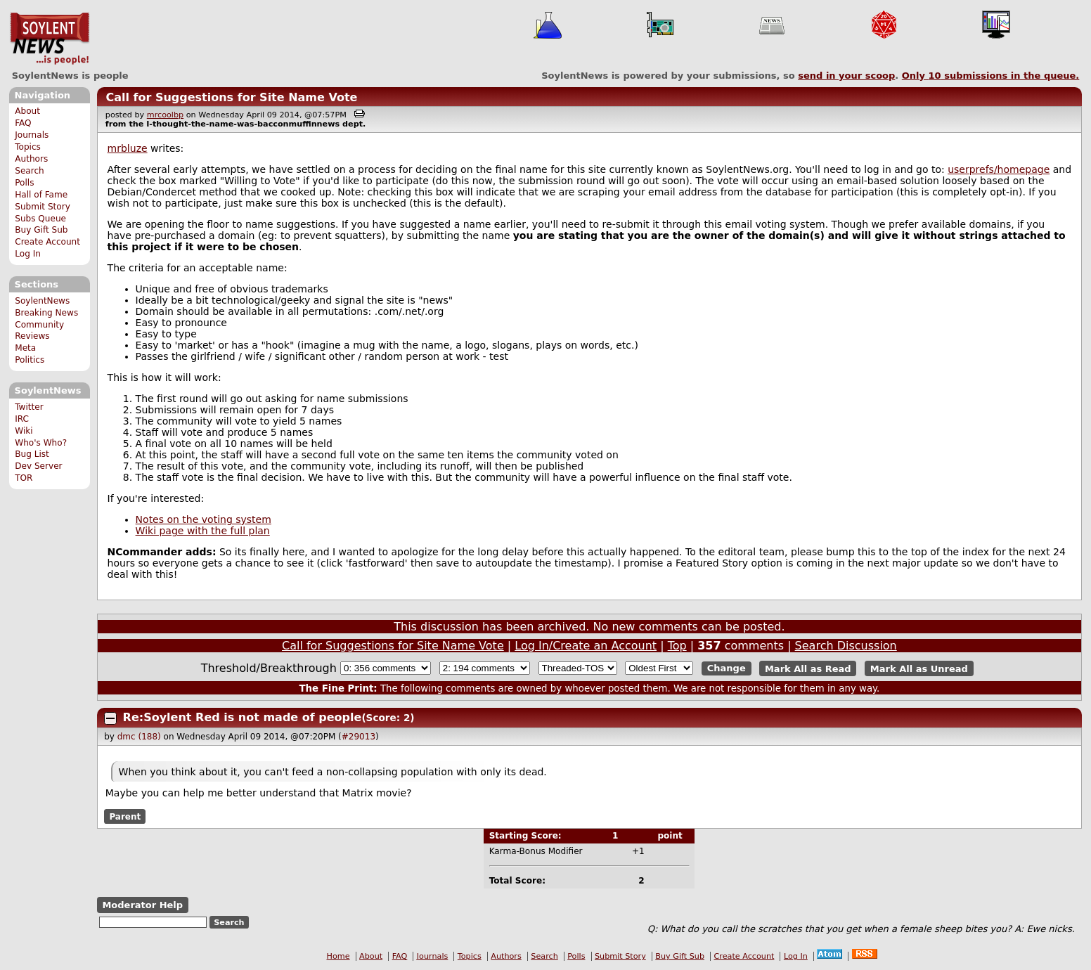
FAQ (23, 123)
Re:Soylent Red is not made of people (242, 717)
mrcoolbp (165, 114)
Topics (28, 147)
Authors (31, 159)
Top (677, 645)
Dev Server (38, 466)
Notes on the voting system (203, 519)
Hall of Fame (41, 195)
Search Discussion (846, 645)
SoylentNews (49, 39)
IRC (22, 419)
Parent (125, 816)
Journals (32, 135)
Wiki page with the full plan (203, 530)
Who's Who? (41, 443)
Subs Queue (40, 219)
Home (338, 956)
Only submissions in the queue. (991, 75)
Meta (25, 348)
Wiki (23, 431)
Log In (28, 254)
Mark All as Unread (919, 668)
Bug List (32, 454)
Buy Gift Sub (41, 230)
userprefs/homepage (999, 169)
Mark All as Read (808, 668)
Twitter (29, 407)
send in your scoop (846, 75)
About (27, 111)
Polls (24, 183)
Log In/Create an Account (586, 645)
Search (29, 171)
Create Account (47, 242)
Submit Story (42, 207)
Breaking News (46, 313)
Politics (29, 360)
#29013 (358, 737)
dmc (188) (139, 737)
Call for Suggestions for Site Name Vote (231, 97)
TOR (23, 478)
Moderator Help (142, 905)
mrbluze (128, 148)
